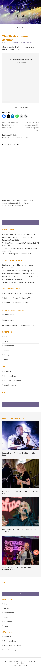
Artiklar (7, 341)
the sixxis (24, 138)
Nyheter (14, 135)
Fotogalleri (8, 355)
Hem (6, 337)
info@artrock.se (8, 320)
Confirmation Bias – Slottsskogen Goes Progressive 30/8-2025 (16, 568)
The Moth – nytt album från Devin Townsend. (18, 248)
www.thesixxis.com (20, 107)
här (35, 326)
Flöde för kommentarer (12, 381)
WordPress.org (10, 385)
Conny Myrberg (15, 42)
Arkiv (6, 359)
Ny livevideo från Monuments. (10, 125)
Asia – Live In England (10, 254)
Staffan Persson (8, 265)
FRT (25, 665)
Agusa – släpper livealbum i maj (13, 234)
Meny (21, 27)
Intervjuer (7, 350)
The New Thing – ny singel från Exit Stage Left (19, 243)
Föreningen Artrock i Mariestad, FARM (18, 294)
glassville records (14, 138)
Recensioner (9, 346)
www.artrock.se (8, 315)
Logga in (7, 371)
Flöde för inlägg (10, 376)
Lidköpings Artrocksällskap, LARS (17, 303)
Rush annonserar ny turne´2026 (26, 271)
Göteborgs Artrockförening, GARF (17, 298)
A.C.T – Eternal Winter (26, 274)
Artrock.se (20, 7)
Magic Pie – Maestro (26, 282)
